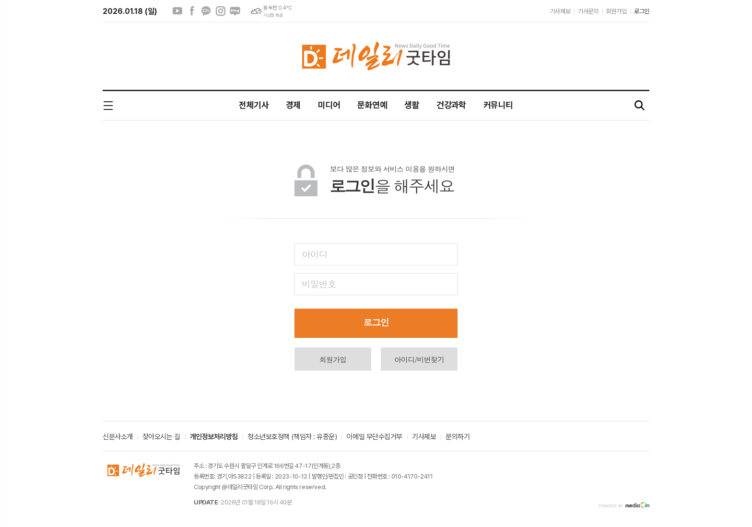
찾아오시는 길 (161, 437)
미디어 (329, 105)
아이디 (315, 253)
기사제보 (560, 11)
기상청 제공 (272, 15)
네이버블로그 (235, 11)
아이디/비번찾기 (419, 359)
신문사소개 (118, 437)
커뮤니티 (498, 105)
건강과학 (451, 105)
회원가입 (616, 11)
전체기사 (254, 105)
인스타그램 (220, 11)
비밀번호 (319, 283)
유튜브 (177, 11)
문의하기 (458, 437)
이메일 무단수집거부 (374, 437)
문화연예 (372, 105)
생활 (411, 105)
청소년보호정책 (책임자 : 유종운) (292, 437)
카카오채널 (206, 11)
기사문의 (588, 11)
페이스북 (192, 11)
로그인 (641, 11)
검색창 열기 (639, 105)
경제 (293, 105)
